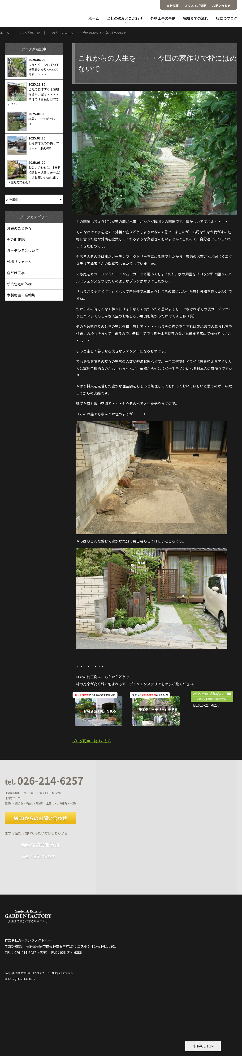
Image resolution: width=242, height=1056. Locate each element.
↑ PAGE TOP (203, 1045)
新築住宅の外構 (19, 283)
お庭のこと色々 (19, 228)
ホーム (93, 18)
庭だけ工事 (16, 272)
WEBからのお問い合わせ (40, 818)
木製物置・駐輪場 (21, 294)
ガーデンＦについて (23, 250)
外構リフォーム (19, 261)
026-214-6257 (44, 781)
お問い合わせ (221, 6)
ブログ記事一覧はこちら (91, 740)
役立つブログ (226, 18)
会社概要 (173, 6)
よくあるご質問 (195, 6)
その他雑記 (16, 239)
